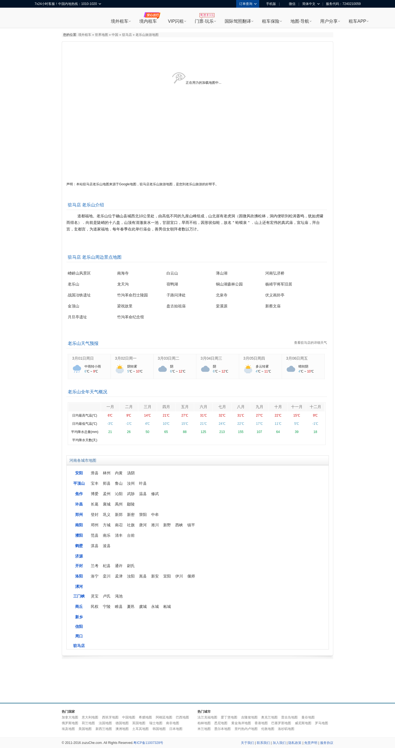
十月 (278, 407)
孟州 (107, 494)
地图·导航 (299, 21)
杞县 (107, 566)
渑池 (119, 596)
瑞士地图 (155, 723)
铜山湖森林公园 (229, 284)
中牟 (155, 514)
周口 (79, 636)
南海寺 (123, 273)
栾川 (107, 576)
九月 (259, 407)
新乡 (79, 617)
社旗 (131, 525)
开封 (79, 566)
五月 (185, 407)
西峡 (179, 525)
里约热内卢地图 (246, 729)
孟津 (119, 576)
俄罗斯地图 (70, 723)
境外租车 (119, 21)
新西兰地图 (103, 729)
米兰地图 (204, 729)
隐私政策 (294, 743)
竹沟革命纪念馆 (130, 317)
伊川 (179, 576)
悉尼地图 (220, 723)
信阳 (79, 626)
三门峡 (79, 596)
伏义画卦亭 (274, 295)
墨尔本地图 (222, 729)
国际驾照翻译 (238, 21)
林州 (107, 473)
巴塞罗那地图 (281, 723)
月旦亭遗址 (77, 317)
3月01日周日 (83, 358)
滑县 (94, 473)
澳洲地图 (122, 729)
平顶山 (79, 483)
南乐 (107, 535)
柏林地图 (204, 723)
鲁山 (119, 483)
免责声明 (310, 743)
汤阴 (131, 473)
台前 (131, 535)
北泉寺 (221, 295)
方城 (107, 525)
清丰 (119, 535)
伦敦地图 (267, 729)
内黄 (119, 473)
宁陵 (107, 606)
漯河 (79, 586)
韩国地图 (159, 729)
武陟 (131, 494)
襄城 (107, 504)
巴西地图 (182, 717)
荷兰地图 (88, 723)
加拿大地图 (70, 717)
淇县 (94, 546)
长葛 (94, 504)
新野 (167, 525)
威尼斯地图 (303, 723)
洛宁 (94, 576)
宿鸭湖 (172, 284)
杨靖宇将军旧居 (278, 284)
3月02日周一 (126, 358)
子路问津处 (176, 295)
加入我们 (279, 743)
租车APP (357, 21)
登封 (94, 514)
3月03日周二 (168, 358)
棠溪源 (221, 306)
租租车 (41, 18)
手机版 (269, 4)
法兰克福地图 (207, 717)
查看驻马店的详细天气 (310, 343)
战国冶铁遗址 (79, 295)
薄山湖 (221, 273)
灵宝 (94, 596)
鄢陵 (131, 504)
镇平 (191, 525)
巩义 (107, 514)
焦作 (79, 494)
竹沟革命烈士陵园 (132, 295)
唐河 (143, 525)
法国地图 (105, 723)
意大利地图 (90, 717)
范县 (94, 535)
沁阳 (119, 494)
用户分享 (329, 21)
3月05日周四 (254, 358)
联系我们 (263, 743)
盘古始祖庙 (176, 306)
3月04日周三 (211, 358)
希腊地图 (145, 717)
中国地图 (128, 717)
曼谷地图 (308, 717)
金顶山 (73, 306)
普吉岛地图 (289, 717)
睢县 (119, 606)
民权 (94, 606)
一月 (110, 407)
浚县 (107, 546)
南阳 (79, 525)
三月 (147, 407)
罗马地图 (321, 723)
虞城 (143, 606)
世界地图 (101, 35)
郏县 (107, 483)
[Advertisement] (197, 679)
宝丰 (94, 483)
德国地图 (122, 723)
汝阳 (131, 576)
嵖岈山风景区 (79, 273)
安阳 (79, 473)
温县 (143, 494)
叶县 (143, 483)
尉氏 (131, 566)
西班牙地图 (110, 717)
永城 (155, 606)
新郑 (119, 514)
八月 (241, 407)
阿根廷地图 (164, 717)
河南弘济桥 (274, 273)
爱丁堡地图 (229, 717)
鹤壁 (79, 546)
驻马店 (127, 35)
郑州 (79, 514)
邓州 (94, 525)
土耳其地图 (140, 729)
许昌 (79, 504)
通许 (119, 566)
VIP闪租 (176, 21)
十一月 (297, 407)
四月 (166, 407)
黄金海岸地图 (241, 723)
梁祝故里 (124, 306)
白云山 (172, 273)
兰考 (94, 566)
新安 (155, 576)
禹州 (119, 504)
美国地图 (85, 729)
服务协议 (326, 743)
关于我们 (247, 743)
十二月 (315, 407)
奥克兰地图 (269, 717)
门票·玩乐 (204, 21)
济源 (79, 556)
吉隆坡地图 (249, 717)
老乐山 (73, 284)
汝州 (131, 483)
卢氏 (107, 596)
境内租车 (148, 21)
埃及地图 (68, 729)
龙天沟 (123, 284)
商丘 (79, 606)
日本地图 (175, 729)
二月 (129, 407)
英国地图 (138, 723)
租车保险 (271, 21)
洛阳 (79, 576)
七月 (222, 407)
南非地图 (172, 723)
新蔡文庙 (273, 306)
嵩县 (143, 576)
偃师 (191, 576)
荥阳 (143, 514)
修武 (155, 494)
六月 (203, 407)
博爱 (94, 494)
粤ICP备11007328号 (148, 743)
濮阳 (79, 535)
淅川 (155, 525)
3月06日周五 (297, 358)
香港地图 (261, 723)
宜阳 (167, 576)
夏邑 (131, 606)
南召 (119, 525)
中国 (115, 35)
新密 (131, 514)
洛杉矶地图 (286, 729)
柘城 (167, 606)
